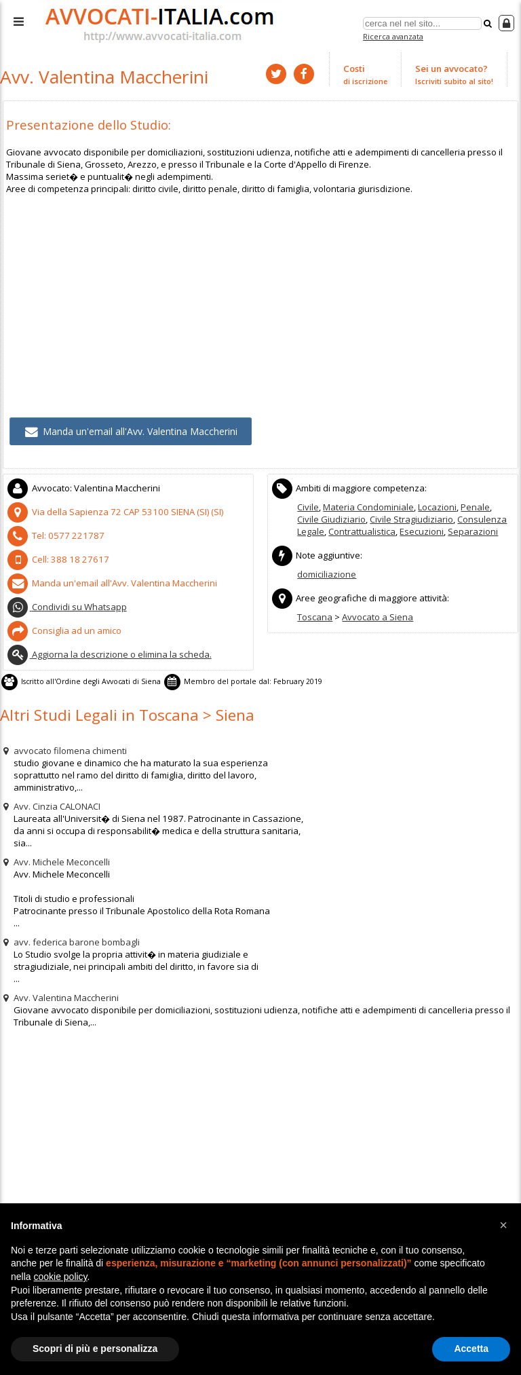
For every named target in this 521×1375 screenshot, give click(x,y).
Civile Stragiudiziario (411, 518)
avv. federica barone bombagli (70, 939)
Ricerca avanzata (393, 36)
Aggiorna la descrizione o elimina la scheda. (109, 651)
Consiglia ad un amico (63, 628)
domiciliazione (326, 573)
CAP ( (112, 510)
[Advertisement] (261, 288)
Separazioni (473, 530)
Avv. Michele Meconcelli (55, 858)
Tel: (52, 533)
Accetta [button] (471, 1348)
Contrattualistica (361, 530)
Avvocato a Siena (377, 615)
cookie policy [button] (60, 1276)
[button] (503, 1225)
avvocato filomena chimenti (63, 747)
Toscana (314, 615)
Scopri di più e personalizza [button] (95, 1348)
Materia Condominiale (368, 506)
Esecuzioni (422, 530)
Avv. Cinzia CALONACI (50, 803)
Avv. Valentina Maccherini (59, 994)
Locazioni (437, 506)
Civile (308, 506)
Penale (475, 506)
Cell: (54, 557)
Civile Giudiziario (331, 518)
